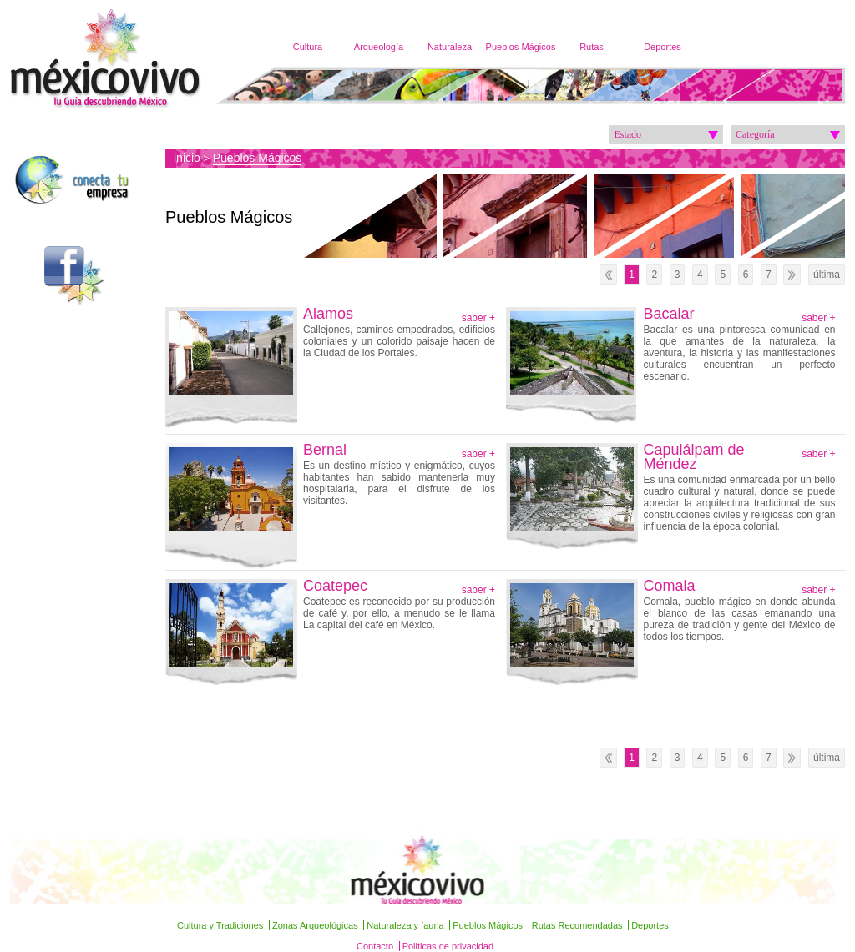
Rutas (591, 47)
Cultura (307, 47)
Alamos (328, 314)
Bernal (325, 450)
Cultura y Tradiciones (220, 925)
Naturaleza (450, 47)
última (826, 274)
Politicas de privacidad (447, 946)
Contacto (375, 946)
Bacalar (669, 314)
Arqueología (378, 47)
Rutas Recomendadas (577, 925)
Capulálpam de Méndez (694, 457)
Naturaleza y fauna (405, 925)
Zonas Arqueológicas (315, 925)
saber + (478, 318)
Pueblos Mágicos (521, 47)
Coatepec (335, 586)
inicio (187, 157)
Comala (670, 586)
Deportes (662, 47)
